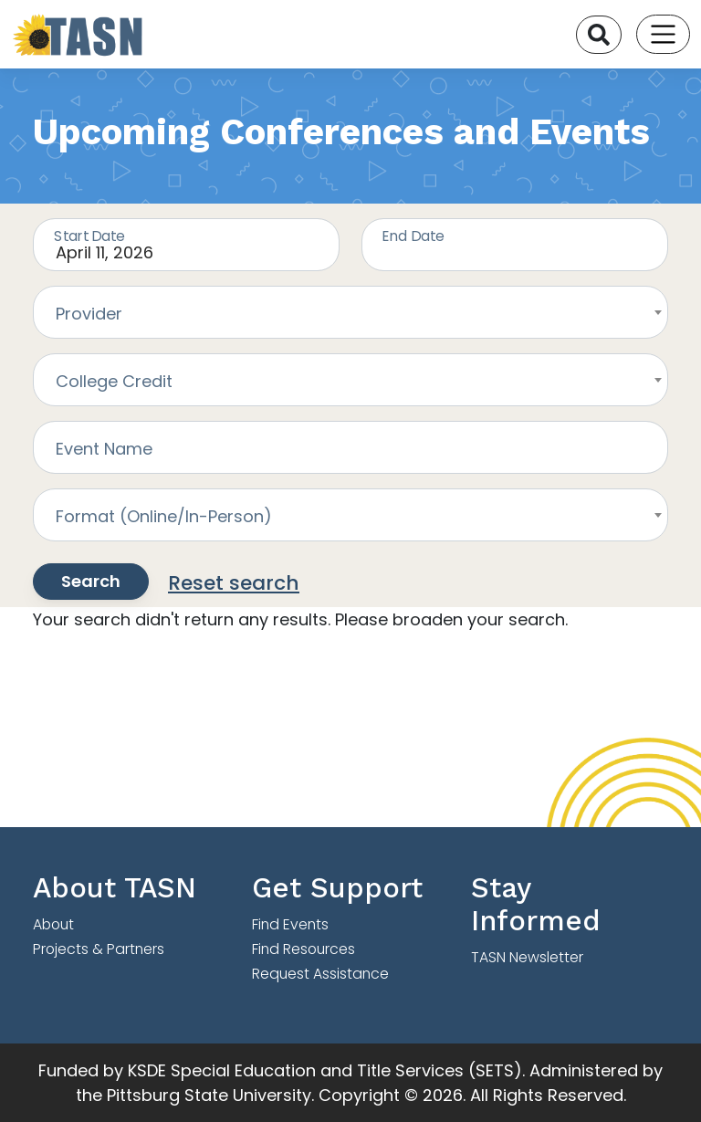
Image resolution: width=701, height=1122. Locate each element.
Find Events (290, 924)
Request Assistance (320, 973)
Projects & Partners (98, 948)
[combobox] (350, 312)
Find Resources (303, 948)
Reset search (233, 583)
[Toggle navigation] (663, 34)
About (53, 924)
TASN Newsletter (527, 957)
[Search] (599, 35)
